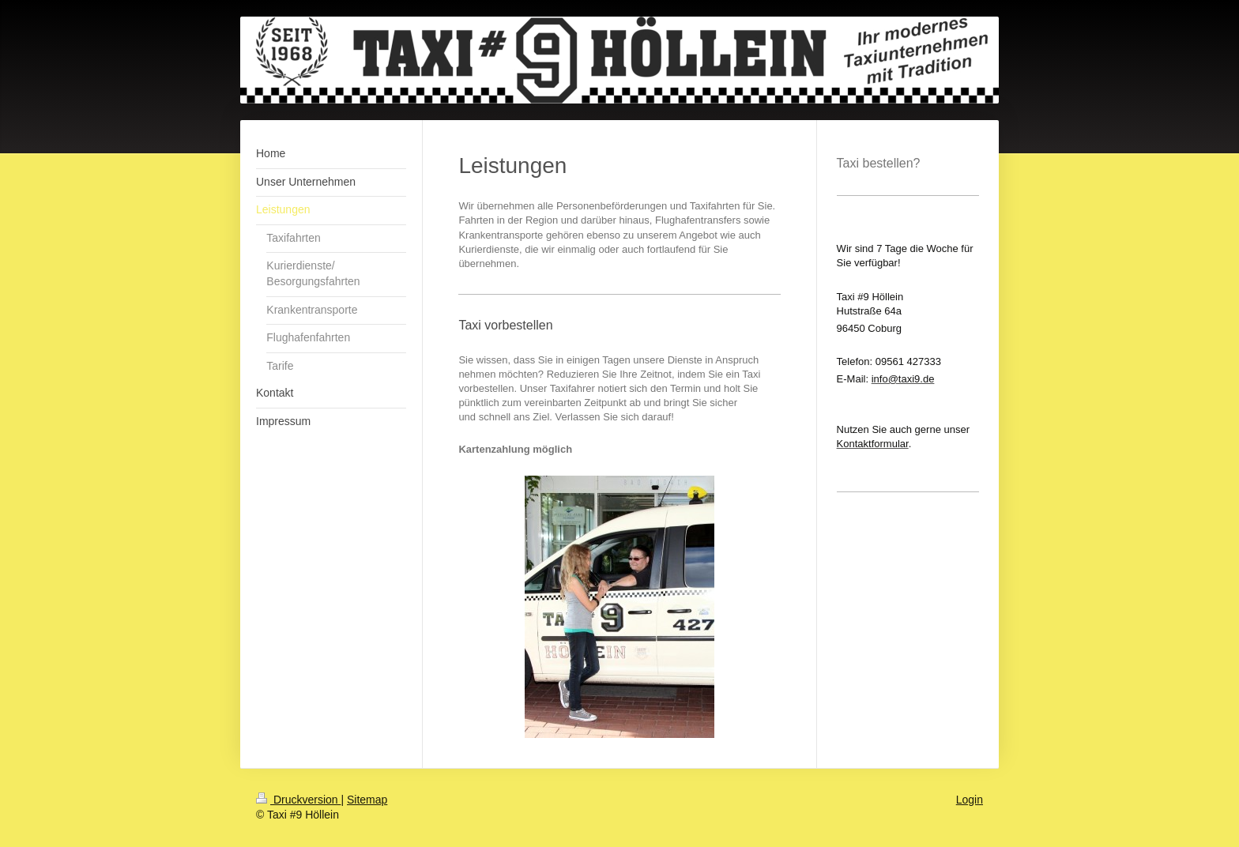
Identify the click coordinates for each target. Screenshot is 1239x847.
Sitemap (367, 799)
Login (969, 799)
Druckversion (298, 799)
